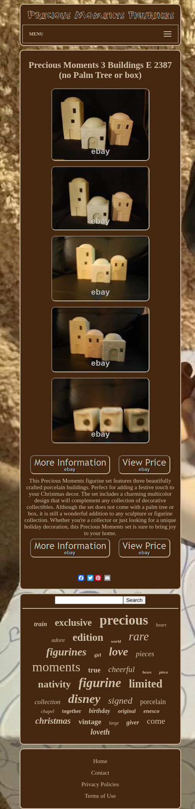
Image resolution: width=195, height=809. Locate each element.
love (118, 651)
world (116, 641)
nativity (54, 684)
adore (58, 640)
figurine (100, 683)
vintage (89, 722)
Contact (100, 773)
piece (163, 672)
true (94, 670)
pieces (145, 654)
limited (146, 683)
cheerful (121, 669)
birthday (99, 711)
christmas (53, 721)
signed (120, 701)
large (114, 723)
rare (139, 636)
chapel (47, 711)
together (71, 711)
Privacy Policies (100, 784)
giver (132, 722)
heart (161, 625)
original (127, 711)
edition (88, 637)
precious (124, 620)
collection (47, 702)
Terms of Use (100, 796)
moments (56, 667)
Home (100, 761)
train (40, 624)
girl (97, 655)
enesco (151, 711)
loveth (100, 732)
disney (84, 699)
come (156, 721)
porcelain (153, 702)
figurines (66, 652)
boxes (146, 672)
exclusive (73, 622)
